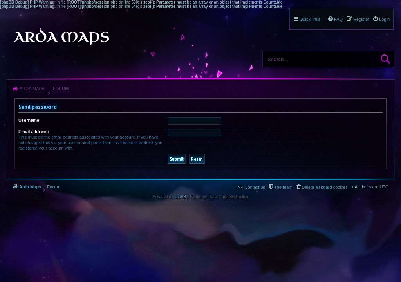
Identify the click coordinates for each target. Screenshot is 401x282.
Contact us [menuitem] (254, 187)
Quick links (310, 19)
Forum (61, 88)
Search (385, 59)
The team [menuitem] (283, 187)
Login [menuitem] (384, 19)
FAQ (338, 19)
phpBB (180, 197)
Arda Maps (32, 88)
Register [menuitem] (361, 19)
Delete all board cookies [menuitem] (325, 187)
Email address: (33, 131)
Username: (29, 120)
